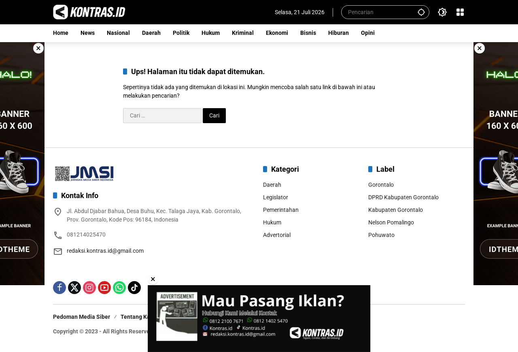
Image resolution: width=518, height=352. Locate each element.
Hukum (272, 222)
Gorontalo (381, 184)
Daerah (272, 184)
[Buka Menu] (460, 12)
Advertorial (277, 235)
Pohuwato (381, 235)
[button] (421, 12)
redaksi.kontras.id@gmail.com (105, 250)
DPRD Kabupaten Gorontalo (403, 197)
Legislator (275, 197)
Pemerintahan (281, 210)
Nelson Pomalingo (391, 222)
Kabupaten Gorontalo (395, 210)
